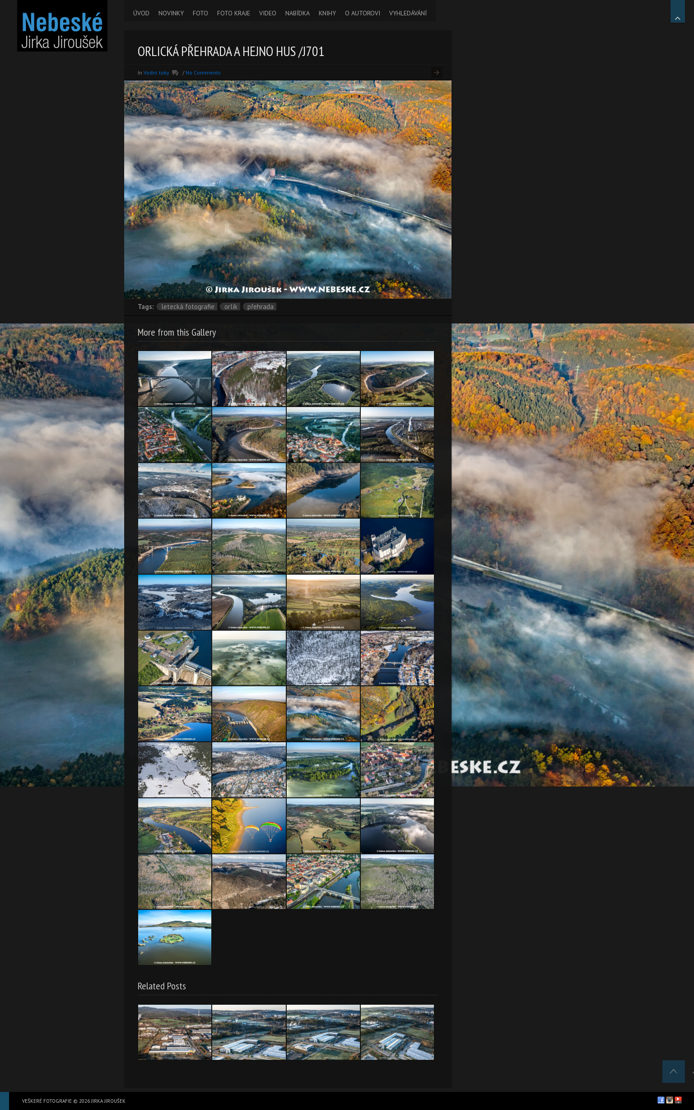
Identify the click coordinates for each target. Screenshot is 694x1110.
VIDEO (267, 13)
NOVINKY (171, 13)
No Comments (203, 72)
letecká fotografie (187, 306)
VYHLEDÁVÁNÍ (408, 13)
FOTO (200, 13)
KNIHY (327, 13)
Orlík (231, 306)
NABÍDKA (297, 13)
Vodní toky (156, 72)
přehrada (260, 306)
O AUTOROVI (362, 13)
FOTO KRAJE (233, 13)
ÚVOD (141, 13)
